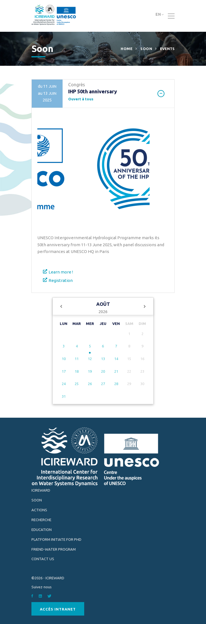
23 (142, 371)
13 (103, 359)
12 (90, 359)
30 (142, 384)
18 (77, 371)
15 (129, 359)
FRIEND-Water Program (53, 549)
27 (103, 384)
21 (116, 371)
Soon (146, 49)
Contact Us (42, 559)
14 (116, 359)
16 (142, 359)
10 (64, 359)
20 (103, 371)
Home (126, 49)
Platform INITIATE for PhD (56, 539)
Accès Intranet (58, 609)
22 (129, 371)
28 (116, 384)
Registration (61, 280)
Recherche (41, 520)
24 (64, 384)
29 (129, 384)
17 (64, 371)
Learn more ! (61, 272)
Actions (39, 510)
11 (77, 359)
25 (77, 384)
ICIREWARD (40, 490)
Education (41, 530)
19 (90, 371)
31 (64, 396)
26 (90, 384)
